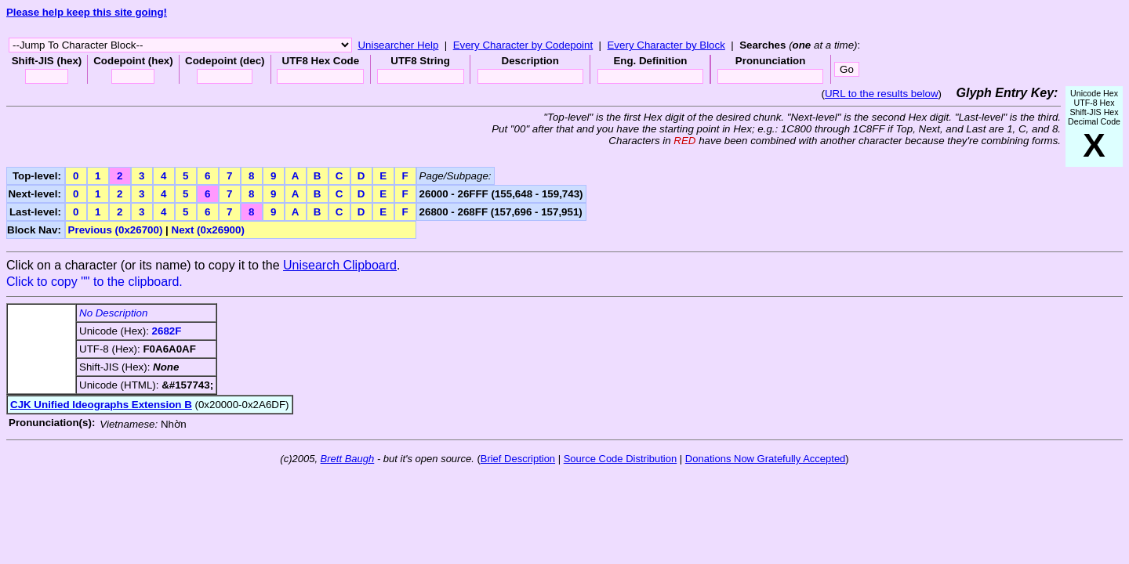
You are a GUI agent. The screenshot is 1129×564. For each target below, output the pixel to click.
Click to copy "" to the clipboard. (94, 281)
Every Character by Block (665, 45)
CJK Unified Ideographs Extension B (101, 404)
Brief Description (518, 459)
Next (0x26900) (208, 230)
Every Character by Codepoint (523, 45)
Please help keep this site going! (86, 12)
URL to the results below (881, 93)
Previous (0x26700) (115, 230)
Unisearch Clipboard (340, 265)
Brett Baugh (348, 459)
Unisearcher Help (398, 45)
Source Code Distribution (620, 459)
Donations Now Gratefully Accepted (765, 459)
